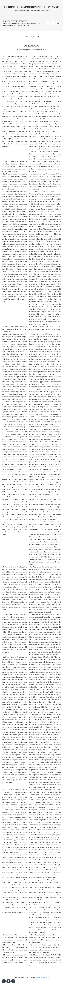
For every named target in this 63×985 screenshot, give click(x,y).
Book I (58, 790)
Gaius (35, 790)
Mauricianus (37, 174)
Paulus (34, 161)
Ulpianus (35, 56)
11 (4, 935)
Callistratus (37, 945)
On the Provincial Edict (46, 790)
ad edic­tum (23, 161)
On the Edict (43, 56)
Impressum (45, 977)
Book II (58, 174)
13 (4, 955)
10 (13, 529)
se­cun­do (22, 174)
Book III (51, 161)
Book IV (52, 56)
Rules (43, 935)
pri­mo (17, 790)
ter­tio (16, 161)
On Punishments (49, 174)
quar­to (18, 56)
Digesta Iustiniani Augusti (15, 21)
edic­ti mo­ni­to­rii (7, 947)
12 (4, 945)
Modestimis (36, 935)
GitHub (38, 977)
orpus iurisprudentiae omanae (31, 7)
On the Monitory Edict (49, 945)
